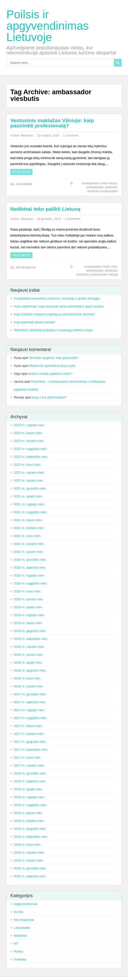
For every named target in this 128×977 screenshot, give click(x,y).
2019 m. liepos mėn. (28, 623)
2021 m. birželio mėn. (29, 528)
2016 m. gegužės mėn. (30, 829)
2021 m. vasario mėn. (29, 544)
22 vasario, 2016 (48, 135)
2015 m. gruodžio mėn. (30, 868)
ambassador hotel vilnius (99, 183)
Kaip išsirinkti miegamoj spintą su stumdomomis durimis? (54, 314)
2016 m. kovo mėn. (27, 844)
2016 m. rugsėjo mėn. (29, 797)
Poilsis (18, 951)
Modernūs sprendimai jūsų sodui (52, 366)
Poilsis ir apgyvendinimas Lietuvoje (47, 26)
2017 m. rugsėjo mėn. (29, 710)
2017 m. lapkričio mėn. (30, 702)
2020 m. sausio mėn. (29, 599)
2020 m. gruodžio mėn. (30, 559)
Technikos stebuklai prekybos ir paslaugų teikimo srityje (53, 330)
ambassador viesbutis (101, 187)
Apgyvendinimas (25, 904)
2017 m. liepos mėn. (28, 726)
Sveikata (20, 959)
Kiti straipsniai (26, 267)
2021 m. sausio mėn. (29, 552)
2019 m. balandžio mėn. (31, 639)
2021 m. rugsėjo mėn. (29, 504)
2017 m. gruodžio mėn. (30, 694)
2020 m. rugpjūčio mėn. (31, 583)
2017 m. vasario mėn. (29, 765)
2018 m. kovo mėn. (27, 678)
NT (16, 943)
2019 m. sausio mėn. (29, 654)
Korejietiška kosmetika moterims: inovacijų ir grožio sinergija (57, 298)
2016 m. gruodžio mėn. (30, 773)
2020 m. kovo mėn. (27, 591)
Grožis (18, 912)
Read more (21, 172)
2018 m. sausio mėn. (29, 686)
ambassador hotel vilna (100, 266)
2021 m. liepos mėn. (28, 520)
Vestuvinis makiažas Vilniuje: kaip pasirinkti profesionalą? (52, 122)
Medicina (20, 935)
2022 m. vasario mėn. (29, 472)
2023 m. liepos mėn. (28, 433)
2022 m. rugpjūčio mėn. (31, 449)
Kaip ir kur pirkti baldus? (49, 397)
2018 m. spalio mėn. (28, 662)
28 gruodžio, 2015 (49, 219)
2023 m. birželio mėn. (29, 441)
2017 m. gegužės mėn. (30, 742)
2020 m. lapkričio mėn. (30, 567)
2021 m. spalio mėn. (28, 496)
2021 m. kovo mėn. (27, 536)
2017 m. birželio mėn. (29, 734)
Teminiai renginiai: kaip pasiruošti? (53, 358)
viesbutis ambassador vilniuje (97, 274)
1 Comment (70, 135)
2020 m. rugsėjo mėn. (29, 575)
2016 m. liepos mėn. (28, 813)
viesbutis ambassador (102, 191)
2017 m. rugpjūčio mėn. (31, 718)
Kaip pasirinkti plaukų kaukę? (34, 322)
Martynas (27, 135)
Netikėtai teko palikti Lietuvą (45, 209)
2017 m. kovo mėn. (27, 757)
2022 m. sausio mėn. (29, 480)
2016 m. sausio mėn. (29, 860)
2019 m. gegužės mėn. (30, 631)
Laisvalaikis (24, 184)
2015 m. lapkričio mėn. (30, 876)
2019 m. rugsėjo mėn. (29, 615)
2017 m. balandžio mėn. (31, 749)
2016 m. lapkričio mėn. (30, 781)
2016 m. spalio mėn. (28, 789)
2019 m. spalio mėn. (28, 607)
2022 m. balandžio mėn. (31, 457)
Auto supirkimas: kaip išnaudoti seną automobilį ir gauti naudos (59, 306)
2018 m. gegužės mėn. (30, 670)
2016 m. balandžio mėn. (31, 836)
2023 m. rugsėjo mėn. (29, 425)
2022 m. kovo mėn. (27, 464)
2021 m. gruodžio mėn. (30, 488)
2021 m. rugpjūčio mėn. (31, 512)
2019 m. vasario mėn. (29, 647)
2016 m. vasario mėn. (29, 852)
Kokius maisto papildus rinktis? (50, 373)
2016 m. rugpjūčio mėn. (31, 805)
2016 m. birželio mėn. (29, 821)
